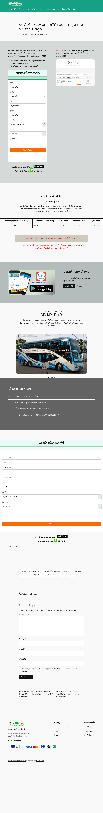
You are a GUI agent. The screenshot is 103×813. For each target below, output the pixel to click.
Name (22, 639)
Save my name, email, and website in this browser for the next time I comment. (50, 670)
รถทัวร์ (46, 575)
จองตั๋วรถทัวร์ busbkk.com (17, 761)
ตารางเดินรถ (42, 34)
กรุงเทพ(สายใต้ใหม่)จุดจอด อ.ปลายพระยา (56, 571)
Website (22, 659)
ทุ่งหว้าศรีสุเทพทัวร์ (35, 575)
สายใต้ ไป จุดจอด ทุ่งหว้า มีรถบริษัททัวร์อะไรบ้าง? (30, 403)
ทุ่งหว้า (23, 575)
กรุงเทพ (23, 571)
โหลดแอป (80, 286)
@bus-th (36, 171)
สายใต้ (61, 575)
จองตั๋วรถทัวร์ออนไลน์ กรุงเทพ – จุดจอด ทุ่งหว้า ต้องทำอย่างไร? (35, 415)
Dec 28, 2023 (23, 34)
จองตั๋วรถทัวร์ (78, 571)
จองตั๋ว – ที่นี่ (69, 286)
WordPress (40, 761)
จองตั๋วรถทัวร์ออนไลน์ (16, 729)
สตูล (54, 575)
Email (22, 649)
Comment (24, 615)
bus (35, 34)
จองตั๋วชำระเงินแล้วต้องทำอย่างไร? (25, 396)
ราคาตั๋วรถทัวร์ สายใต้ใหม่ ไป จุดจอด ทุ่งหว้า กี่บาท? (31, 409)
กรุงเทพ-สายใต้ (34, 571)
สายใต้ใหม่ (70, 575)
